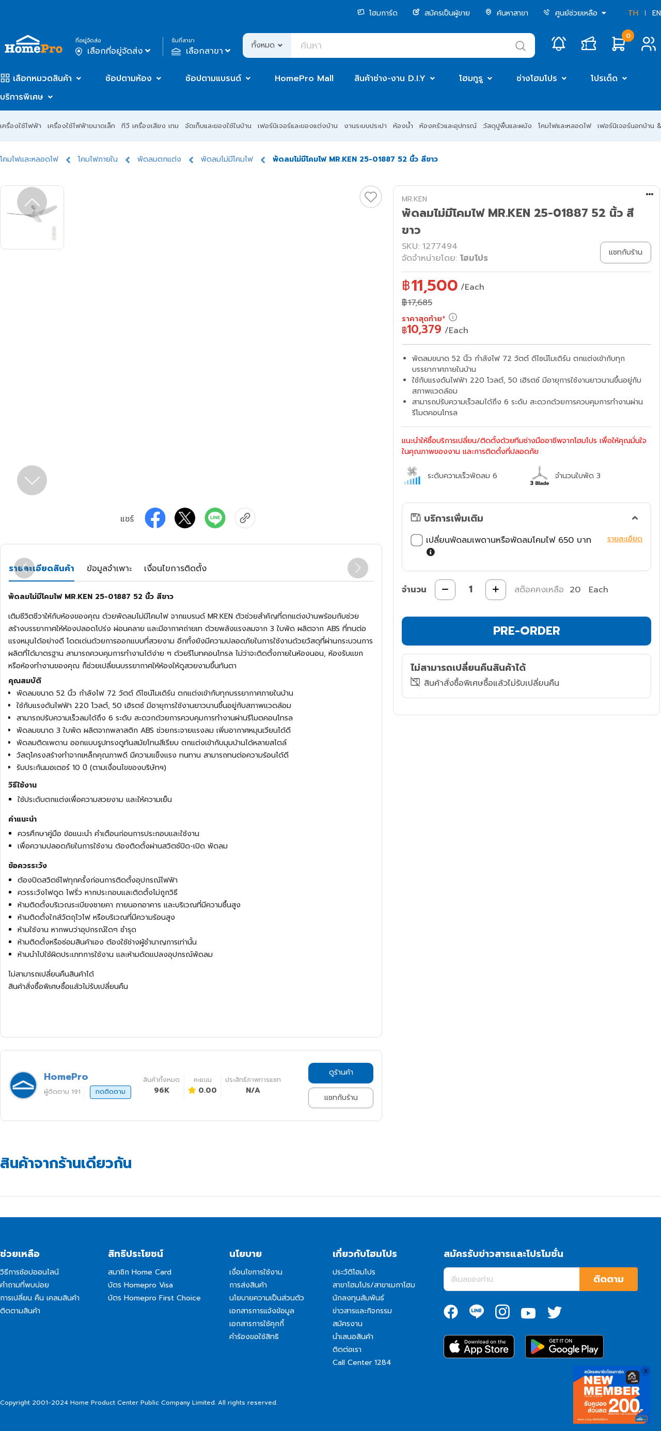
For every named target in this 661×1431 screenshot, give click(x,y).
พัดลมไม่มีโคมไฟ (227, 159)
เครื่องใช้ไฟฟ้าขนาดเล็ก (81, 126)
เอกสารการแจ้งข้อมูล (261, 1311)
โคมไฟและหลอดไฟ (564, 126)
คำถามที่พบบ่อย (24, 1285)
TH (633, 13)
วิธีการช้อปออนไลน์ (29, 1272)
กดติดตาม (110, 1091)
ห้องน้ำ (403, 126)
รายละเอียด (624, 538)
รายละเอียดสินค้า (41, 568)
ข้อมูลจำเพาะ (109, 568)
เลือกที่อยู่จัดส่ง (113, 51)
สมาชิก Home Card (139, 1272)
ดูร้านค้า (341, 1072)
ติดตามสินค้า (20, 1311)
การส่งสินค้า (248, 1285)
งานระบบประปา (365, 126)
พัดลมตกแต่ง (159, 159)
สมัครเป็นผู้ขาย (441, 13)
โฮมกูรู (471, 78)
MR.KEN (414, 199)
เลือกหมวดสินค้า (42, 78)
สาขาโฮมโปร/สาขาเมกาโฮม (374, 1285)
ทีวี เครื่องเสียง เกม (150, 126)
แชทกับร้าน (341, 1097)
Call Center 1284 (362, 1362)
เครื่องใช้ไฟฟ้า (20, 126)
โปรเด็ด (604, 78)
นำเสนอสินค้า (353, 1336)
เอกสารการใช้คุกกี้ (256, 1323)
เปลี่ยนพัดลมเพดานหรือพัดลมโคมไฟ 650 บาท (506, 546)
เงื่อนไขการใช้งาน (255, 1272)
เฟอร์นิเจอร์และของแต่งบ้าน (298, 126)
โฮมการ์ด (377, 13)
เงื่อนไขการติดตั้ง (175, 568)
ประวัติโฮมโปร (354, 1272)
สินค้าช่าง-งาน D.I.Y (390, 78)
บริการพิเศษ (21, 97)
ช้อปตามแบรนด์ (213, 78)
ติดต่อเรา (347, 1349)
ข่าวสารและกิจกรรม (362, 1311)
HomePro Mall (304, 78)
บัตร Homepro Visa (140, 1285)
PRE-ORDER (526, 630)
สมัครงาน (348, 1323)
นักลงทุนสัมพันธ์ (358, 1298)
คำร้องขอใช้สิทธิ (254, 1336)
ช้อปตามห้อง (128, 78)
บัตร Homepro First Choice (154, 1298)
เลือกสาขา (202, 51)
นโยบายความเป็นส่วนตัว (266, 1298)
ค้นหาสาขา (506, 13)
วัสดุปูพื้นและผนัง (507, 126)
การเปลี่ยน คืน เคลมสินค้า (40, 1298)
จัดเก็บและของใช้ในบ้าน (218, 126)
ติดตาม (608, 1279)
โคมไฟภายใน (98, 159)
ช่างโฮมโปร (536, 78)
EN (656, 13)
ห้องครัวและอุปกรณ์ (448, 126)
